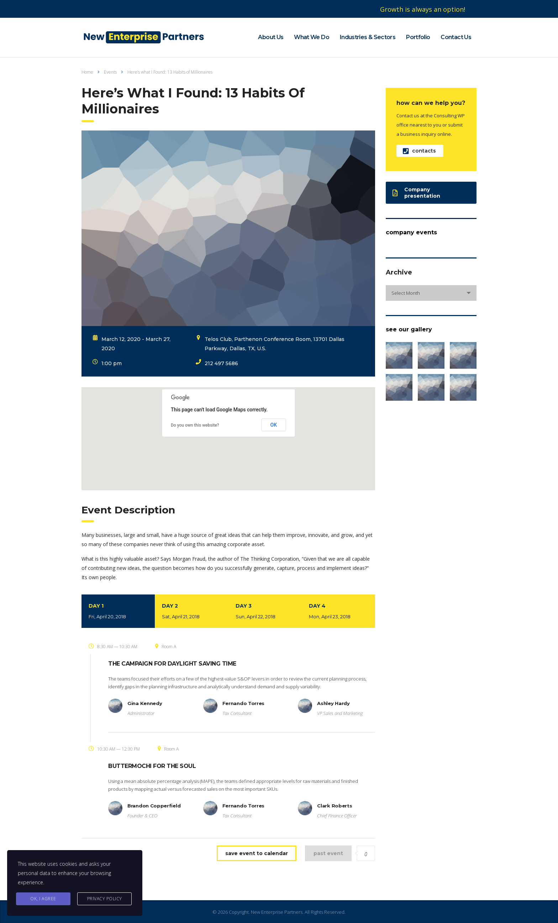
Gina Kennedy (144, 703)
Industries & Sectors (367, 37)
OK (273, 425)
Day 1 (118, 612)
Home (87, 72)
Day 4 (338, 612)
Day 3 (265, 612)
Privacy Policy (104, 899)
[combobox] (431, 293)
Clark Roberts (334, 806)
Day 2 (191, 612)
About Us (270, 37)
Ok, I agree (43, 899)
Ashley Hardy (333, 703)
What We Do (311, 37)
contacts (419, 151)
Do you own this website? (195, 425)
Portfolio (418, 37)
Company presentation (416, 192)
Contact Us (456, 37)
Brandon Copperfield (153, 806)
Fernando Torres (243, 703)
